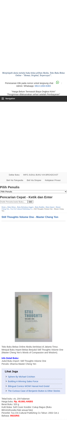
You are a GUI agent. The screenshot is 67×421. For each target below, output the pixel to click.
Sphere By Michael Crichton (21, 376)
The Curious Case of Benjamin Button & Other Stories (34, 391)
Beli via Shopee (34, 180)
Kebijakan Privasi (52, 180)
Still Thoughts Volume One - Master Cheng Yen (30, 217)
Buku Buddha (39, 207)
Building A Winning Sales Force (23, 381)
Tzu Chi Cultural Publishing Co (21, 209)
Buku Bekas (11, 207)
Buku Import (50, 207)
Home (4, 207)
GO (30, 202)
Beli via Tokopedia (15, 180)
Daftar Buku (14, 175)
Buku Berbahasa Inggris (25, 207)
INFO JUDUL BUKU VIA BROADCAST (40, 175)
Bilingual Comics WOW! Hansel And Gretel (28, 386)
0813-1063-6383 (43, 86)
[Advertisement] (33, 136)
